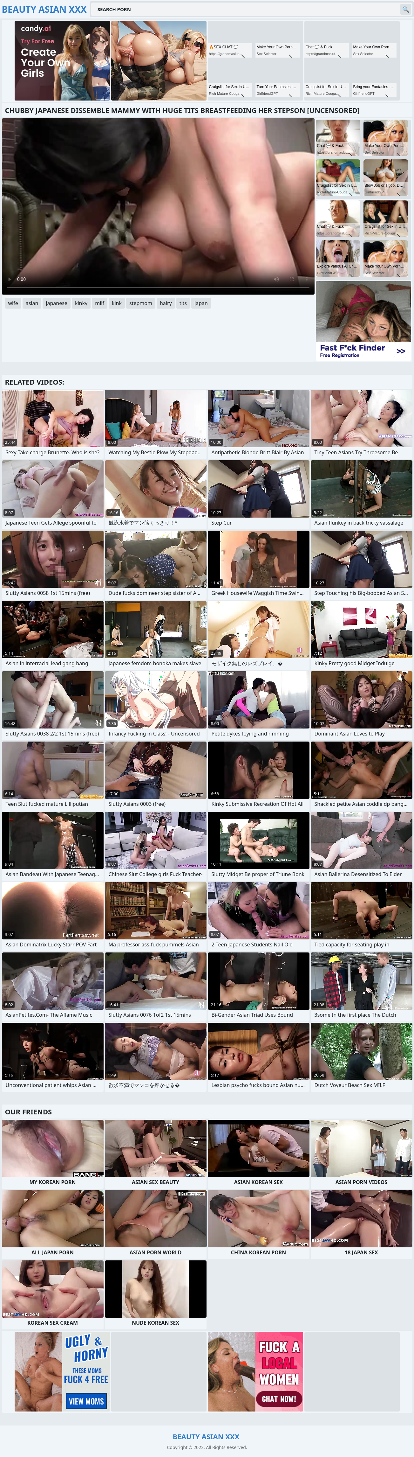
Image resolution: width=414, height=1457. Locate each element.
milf (99, 303)
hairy (166, 303)
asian (32, 303)
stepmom (140, 303)
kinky (81, 303)
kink (117, 303)
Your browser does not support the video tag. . (158, 206)
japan (201, 303)
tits (183, 303)
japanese (56, 303)
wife (13, 303)
